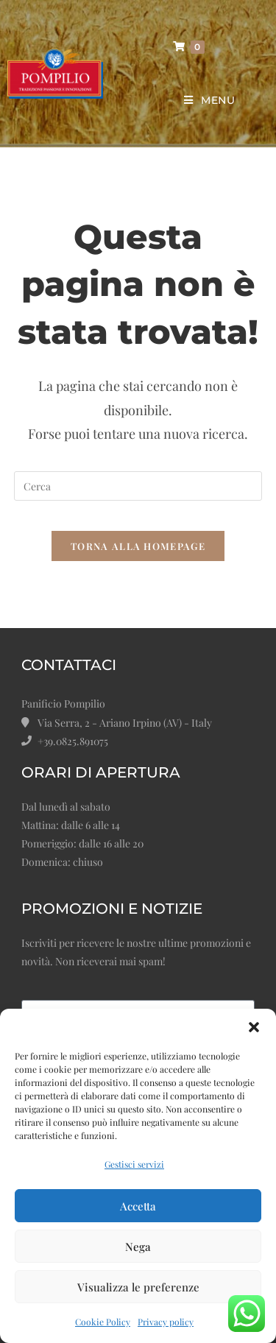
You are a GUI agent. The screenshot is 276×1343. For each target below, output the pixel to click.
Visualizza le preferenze (138, 1287)
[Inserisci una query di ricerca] (138, 486)
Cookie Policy (102, 1322)
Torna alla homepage (138, 546)
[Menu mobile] (204, 100)
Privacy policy (166, 1322)
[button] (254, 1027)
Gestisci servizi (134, 1164)
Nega (138, 1246)
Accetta (138, 1206)
